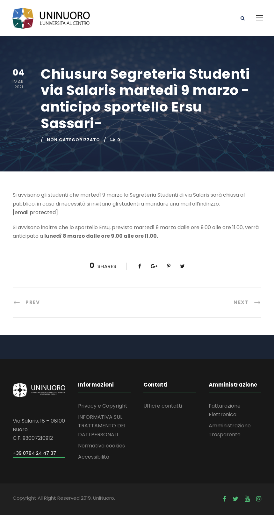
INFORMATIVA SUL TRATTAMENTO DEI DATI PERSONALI (101, 425)
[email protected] (35, 212)
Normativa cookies (101, 445)
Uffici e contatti (162, 406)
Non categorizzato (73, 140)
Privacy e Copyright (102, 406)
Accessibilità (93, 457)
